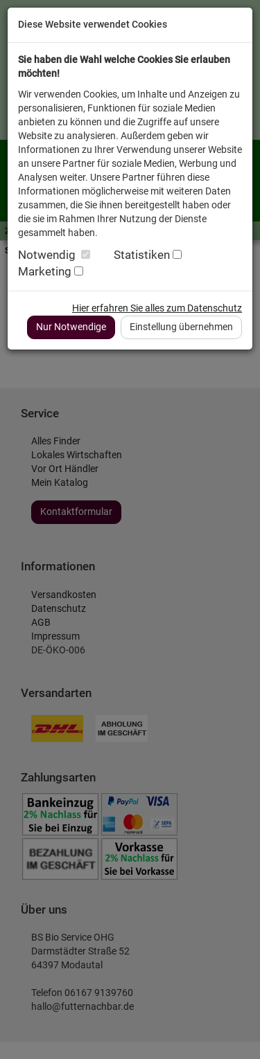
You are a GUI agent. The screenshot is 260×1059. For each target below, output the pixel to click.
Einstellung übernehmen (181, 326)
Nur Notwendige (71, 326)
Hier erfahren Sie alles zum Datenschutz (157, 308)
